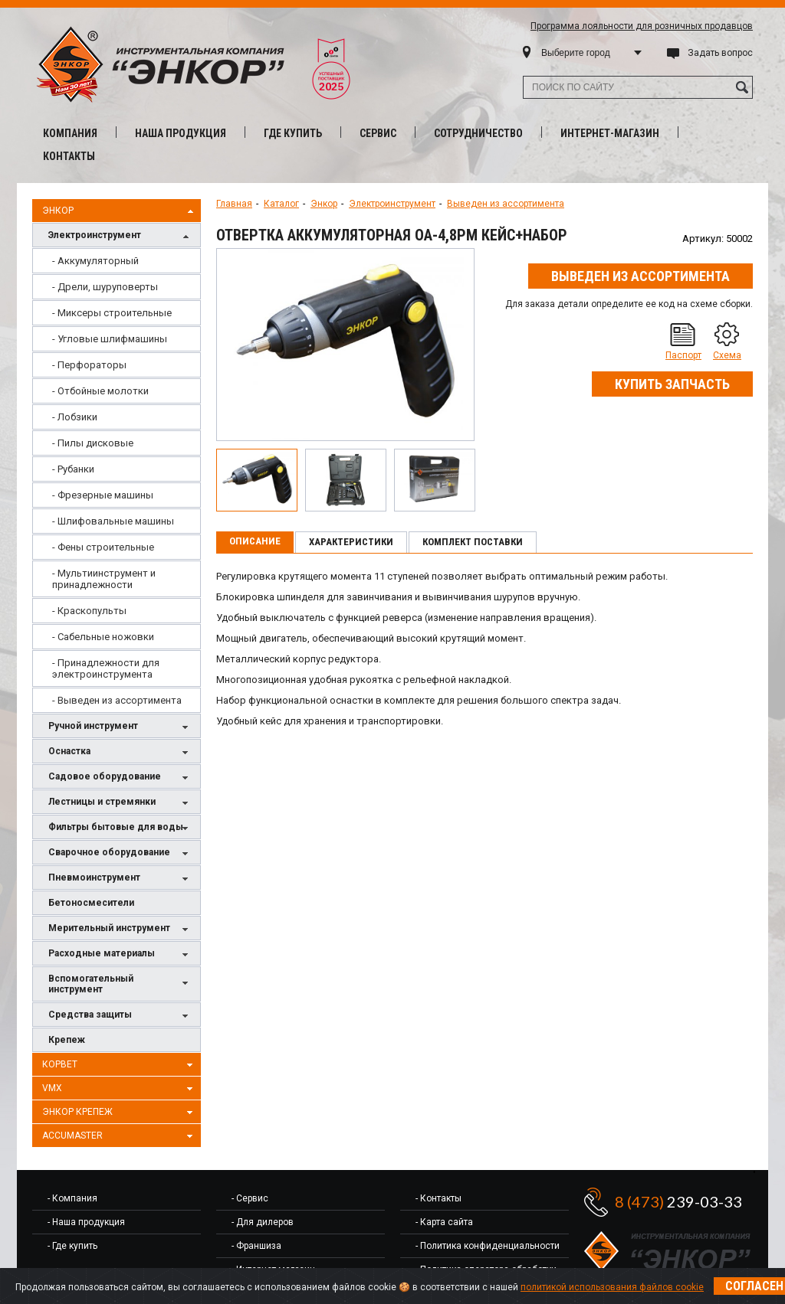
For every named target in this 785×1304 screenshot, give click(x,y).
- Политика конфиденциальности (487, 1245)
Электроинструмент (120, 236)
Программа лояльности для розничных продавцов (641, 26)
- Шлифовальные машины (113, 521)
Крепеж (66, 1039)
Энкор (119, 211)
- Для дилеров (263, 1222)
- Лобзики (74, 417)
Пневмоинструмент (120, 878)
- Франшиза (256, 1245)
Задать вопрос (720, 52)
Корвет (119, 1065)
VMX (119, 1089)
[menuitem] (116, 260)
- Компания (72, 1198)
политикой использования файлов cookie (612, 1287)
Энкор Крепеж (119, 1112)
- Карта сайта (444, 1222)
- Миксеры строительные (112, 313)
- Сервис (250, 1198)
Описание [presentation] (255, 541)
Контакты (69, 156)
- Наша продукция (86, 1222)
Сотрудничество (478, 133)
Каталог (281, 203)
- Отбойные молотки (100, 391)
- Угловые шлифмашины (109, 339)
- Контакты (438, 1198)
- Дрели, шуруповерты (105, 287)
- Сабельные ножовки (103, 636)
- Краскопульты (89, 610)
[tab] (255, 542)
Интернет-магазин (609, 133)
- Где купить (72, 1245)
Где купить (293, 133)
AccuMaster (119, 1136)
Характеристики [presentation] (351, 541)
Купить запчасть (672, 384)
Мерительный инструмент (120, 929)
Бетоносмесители (91, 902)
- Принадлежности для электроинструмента (105, 668)
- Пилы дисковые (92, 443)
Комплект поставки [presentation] (472, 541)
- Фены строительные (103, 547)
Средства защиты (120, 1015)
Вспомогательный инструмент (120, 984)
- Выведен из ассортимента (117, 700)
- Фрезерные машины (102, 495)
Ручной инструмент (120, 727)
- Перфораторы (89, 365)
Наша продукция (180, 133)
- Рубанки (73, 469)
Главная (234, 203)
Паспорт (683, 355)
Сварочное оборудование (120, 853)
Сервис (378, 133)
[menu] (116, 480)
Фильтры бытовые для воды (120, 828)
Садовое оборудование (120, 777)
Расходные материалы (120, 954)
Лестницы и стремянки (120, 802)
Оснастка (120, 752)
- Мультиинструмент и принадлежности (104, 578)
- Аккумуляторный (95, 260)
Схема (727, 355)
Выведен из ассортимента (505, 203)
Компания (70, 133)
